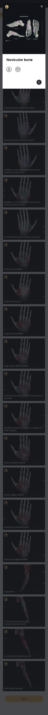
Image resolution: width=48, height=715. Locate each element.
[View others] (39, 82)
